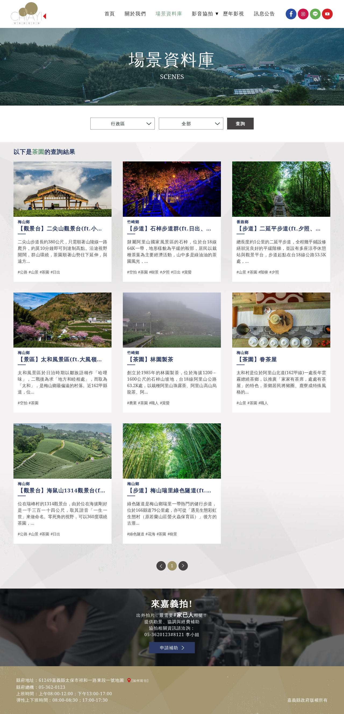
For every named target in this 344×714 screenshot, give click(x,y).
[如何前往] (140, 680)
